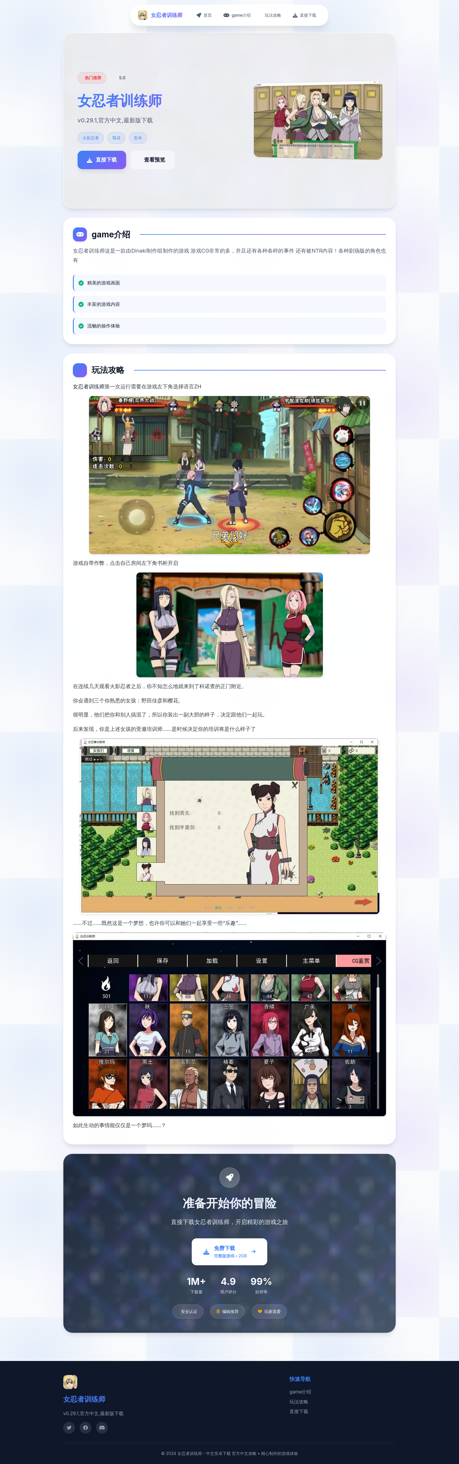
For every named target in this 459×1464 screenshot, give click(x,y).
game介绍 (300, 1392)
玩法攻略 (299, 1402)
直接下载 (299, 1411)
